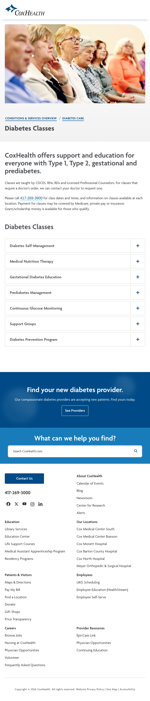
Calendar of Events (90, 483)
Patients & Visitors (18, 575)
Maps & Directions (18, 582)
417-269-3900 (31, 198)
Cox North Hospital (91, 559)
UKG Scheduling (88, 582)
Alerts (81, 513)
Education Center (17, 536)
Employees (84, 575)
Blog (80, 491)
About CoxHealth (89, 476)
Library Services (16, 529)
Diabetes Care (73, 118)
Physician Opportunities (22, 650)
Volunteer (12, 658)
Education (12, 522)
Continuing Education (92, 650)
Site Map (111, 689)
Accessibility (127, 689)
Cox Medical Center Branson (97, 536)
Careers (10, 628)
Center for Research (91, 505)
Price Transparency (18, 619)
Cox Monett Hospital (92, 544)
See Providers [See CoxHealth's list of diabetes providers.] (75, 412)
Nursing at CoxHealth (20, 643)
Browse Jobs (13, 635)
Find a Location (16, 597)
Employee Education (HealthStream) (102, 590)
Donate (10, 604)
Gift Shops (12, 612)
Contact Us (24, 478)
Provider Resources (91, 628)
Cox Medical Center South (96, 529)
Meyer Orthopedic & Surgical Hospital (104, 566)
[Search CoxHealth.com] (75, 451)
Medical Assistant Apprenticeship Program (35, 551)
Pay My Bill (12, 590)
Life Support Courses (20, 544)
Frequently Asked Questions (25, 665)
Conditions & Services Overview (31, 118)
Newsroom (84, 498)
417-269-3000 (17, 492)
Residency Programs (19, 559)
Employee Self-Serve (91, 597)
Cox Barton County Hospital (97, 551)
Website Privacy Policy (90, 689)
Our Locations (87, 522)
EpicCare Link (86, 635)
